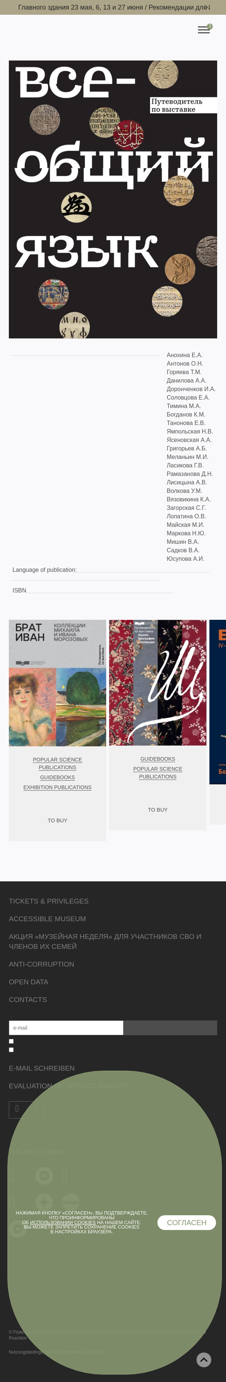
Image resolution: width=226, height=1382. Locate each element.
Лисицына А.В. (187, 482)
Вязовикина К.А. (189, 499)
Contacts (28, 999)
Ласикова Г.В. (185, 465)
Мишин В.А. (183, 542)
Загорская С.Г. (186, 508)
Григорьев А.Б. (187, 448)
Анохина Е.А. (185, 355)
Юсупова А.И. (185, 559)
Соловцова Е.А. (188, 397)
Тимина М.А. (184, 406)
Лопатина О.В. (186, 516)
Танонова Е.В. (186, 423)
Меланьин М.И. (187, 457)
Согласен (187, 1223)
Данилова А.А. (186, 380)
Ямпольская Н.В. (190, 431)
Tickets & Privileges (48, 901)
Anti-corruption (41, 964)
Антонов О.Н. (185, 363)
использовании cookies (63, 1222)
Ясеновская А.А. (189, 440)
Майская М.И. (185, 525)
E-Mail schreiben (42, 1068)
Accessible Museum (47, 919)
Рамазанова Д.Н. (190, 474)
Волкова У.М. (184, 491)
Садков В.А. (183, 550)
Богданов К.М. (186, 414)
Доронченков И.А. (191, 389)
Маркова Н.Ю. (186, 533)
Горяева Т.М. (184, 372)
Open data (28, 982)
